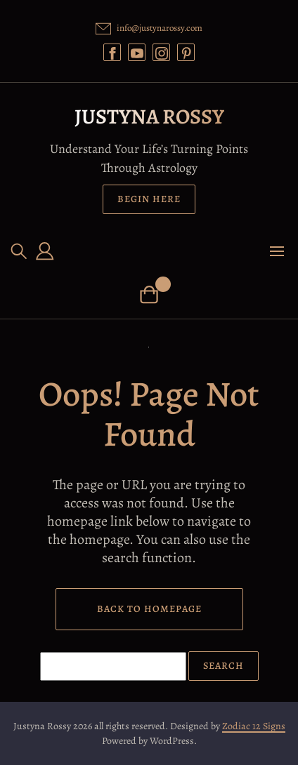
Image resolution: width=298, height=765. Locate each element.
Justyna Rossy (149, 116)
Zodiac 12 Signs (253, 726)
